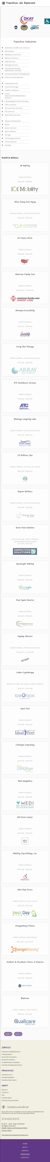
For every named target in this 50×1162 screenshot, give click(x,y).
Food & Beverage (11, 87)
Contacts (25, 1157)
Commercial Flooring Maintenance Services (13, 69)
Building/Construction (13, 54)
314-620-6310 (10, 1118)
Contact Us (5, 1092)
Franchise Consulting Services (11, 1052)
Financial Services (11, 83)
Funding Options (7, 1054)
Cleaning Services (11, 65)
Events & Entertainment (14, 77)
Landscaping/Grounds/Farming (16, 101)
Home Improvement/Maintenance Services (15, 96)
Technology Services (13, 138)
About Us (5, 1090)
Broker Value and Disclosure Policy (14, 1128)
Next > (8, 1034)
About (25, 1147)
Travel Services (11, 142)
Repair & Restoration (13, 121)
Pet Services (9, 111)
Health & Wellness (12, 90)
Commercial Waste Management (17, 74)
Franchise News (6, 1098)
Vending (8, 145)
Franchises (25, 1154)
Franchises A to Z (7, 1075)
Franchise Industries (8, 1077)
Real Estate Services (13, 115)
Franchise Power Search (9, 1080)
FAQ (3, 1095)
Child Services (10, 61)
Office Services (10, 104)
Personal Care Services (13, 108)
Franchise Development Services (12, 1065)
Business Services (12, 58)
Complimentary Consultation (11, 1062)
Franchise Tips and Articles (10, 1100)
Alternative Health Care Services (17, 48)
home (25, 1144)
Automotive (9, 51)
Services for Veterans (8, 1060)
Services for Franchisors (9, 1057)
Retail (7, 124)
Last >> (18, 1034)
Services (25, 1151)
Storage (8, 135)
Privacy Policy (7, 1130)
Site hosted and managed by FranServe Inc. (15, 1135)
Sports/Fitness (10, 131)
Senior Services (10, 128)
